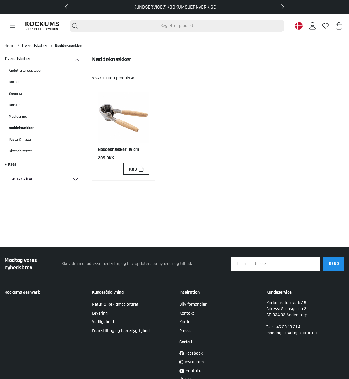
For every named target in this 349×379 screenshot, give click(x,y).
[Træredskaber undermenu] (77, 60)
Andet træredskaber (25, 70)
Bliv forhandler (193, 304)
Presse (185, 331)
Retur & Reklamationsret (115, 304)
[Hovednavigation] (13, 25)
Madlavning (18, 116)
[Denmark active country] (299, 26)
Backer (14, 82)
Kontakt (186, 313)
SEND (334, 264)
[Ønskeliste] (325, 26)
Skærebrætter (20, 151)
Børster (15, 105)
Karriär (185, 322)
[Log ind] (312, 26)
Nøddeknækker (69, 46)
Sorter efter (21, 179)
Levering (100, 313)
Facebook (191, 353)
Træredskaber (34, 46)
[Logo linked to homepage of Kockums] (42, 26)
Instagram (191, 362)
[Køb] (136, 169)
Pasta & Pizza (20, 139)
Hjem (9, 46)
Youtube (190, 371)
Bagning (15, 93)
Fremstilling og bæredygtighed (121, 331)
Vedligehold (103, 322)
